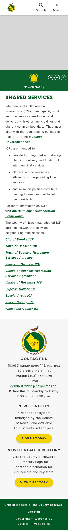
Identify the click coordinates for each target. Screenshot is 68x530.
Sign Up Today (34, 438)
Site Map (34, 512)
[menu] (57, 8)
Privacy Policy (40, 524)
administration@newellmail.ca (33, 386)
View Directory (34, 482)
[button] (50, 77)
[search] (41, 8)
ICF (19, 239)
